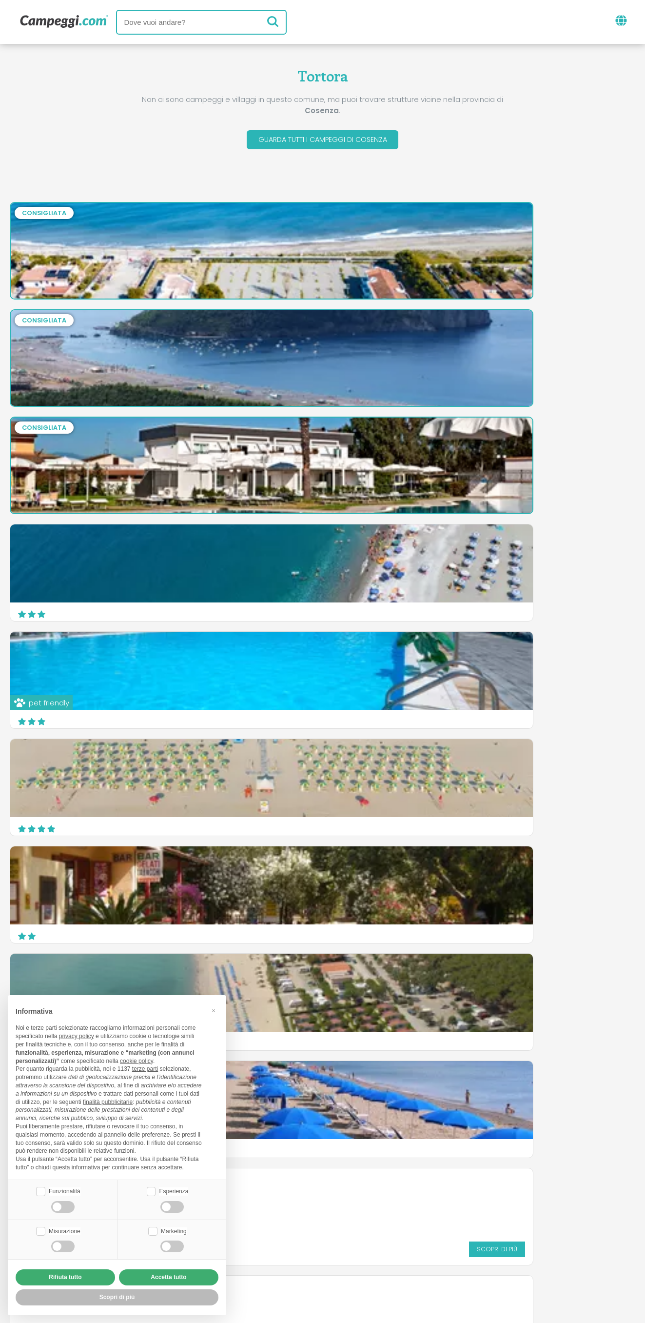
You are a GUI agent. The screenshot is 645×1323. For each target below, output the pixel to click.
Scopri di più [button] (117, 1297)
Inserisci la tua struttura (288, 1242)
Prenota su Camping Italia (406, 1242)
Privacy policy (278, 1259)
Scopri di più (597, 715)
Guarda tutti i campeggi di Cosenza (322, 141)
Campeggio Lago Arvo (384, 657)
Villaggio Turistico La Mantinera (78, 765)
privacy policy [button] (76, 1035)
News (272, 1202)
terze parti (145, 1067)
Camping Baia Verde (380, 765)
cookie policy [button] (136, 1059)
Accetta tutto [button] (168, 1277)
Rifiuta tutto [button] (65, 1277)
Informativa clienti (358, 1259)
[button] (213, 1009)
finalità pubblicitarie (108, 1100)
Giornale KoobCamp (340, 1202)
